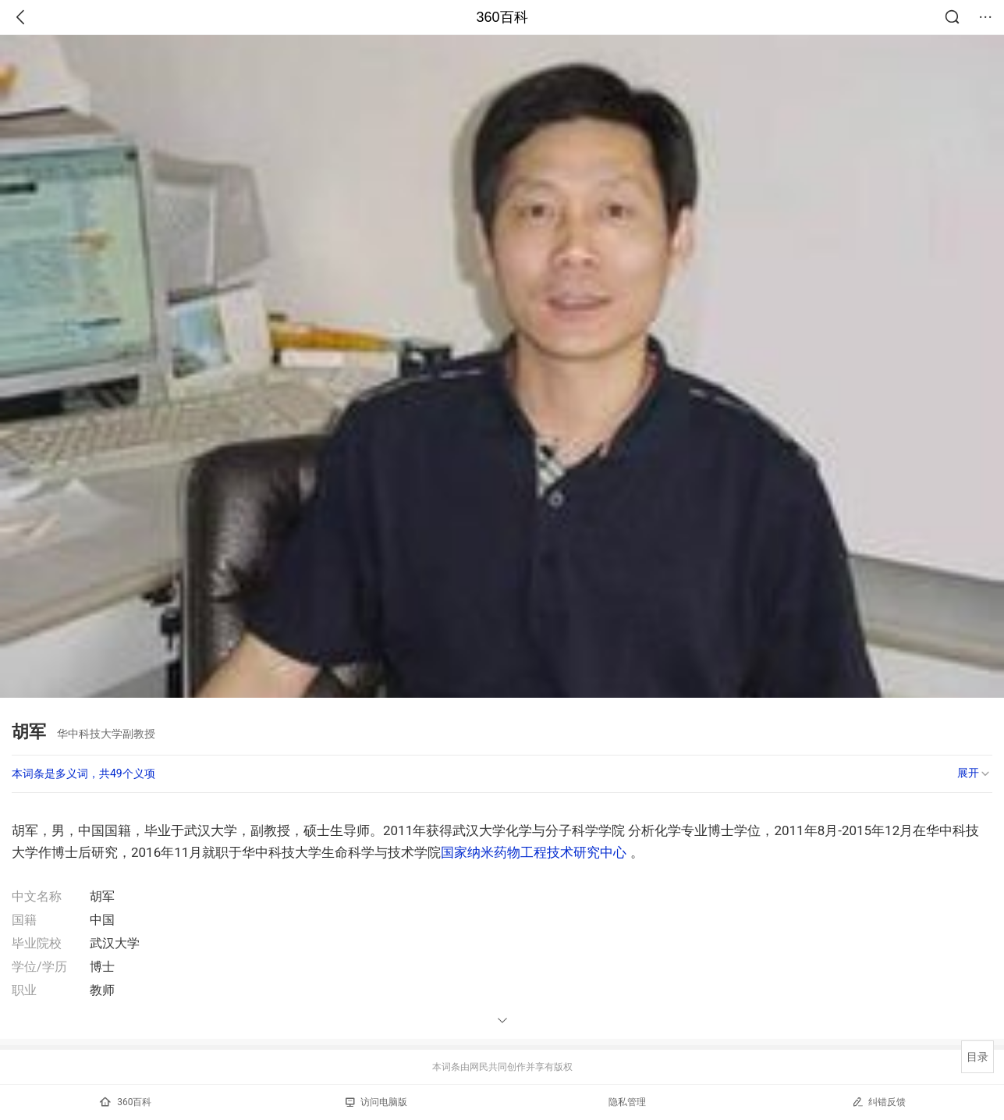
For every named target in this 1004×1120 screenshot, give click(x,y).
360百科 (501, 17)
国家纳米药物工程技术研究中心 (533, 852)
